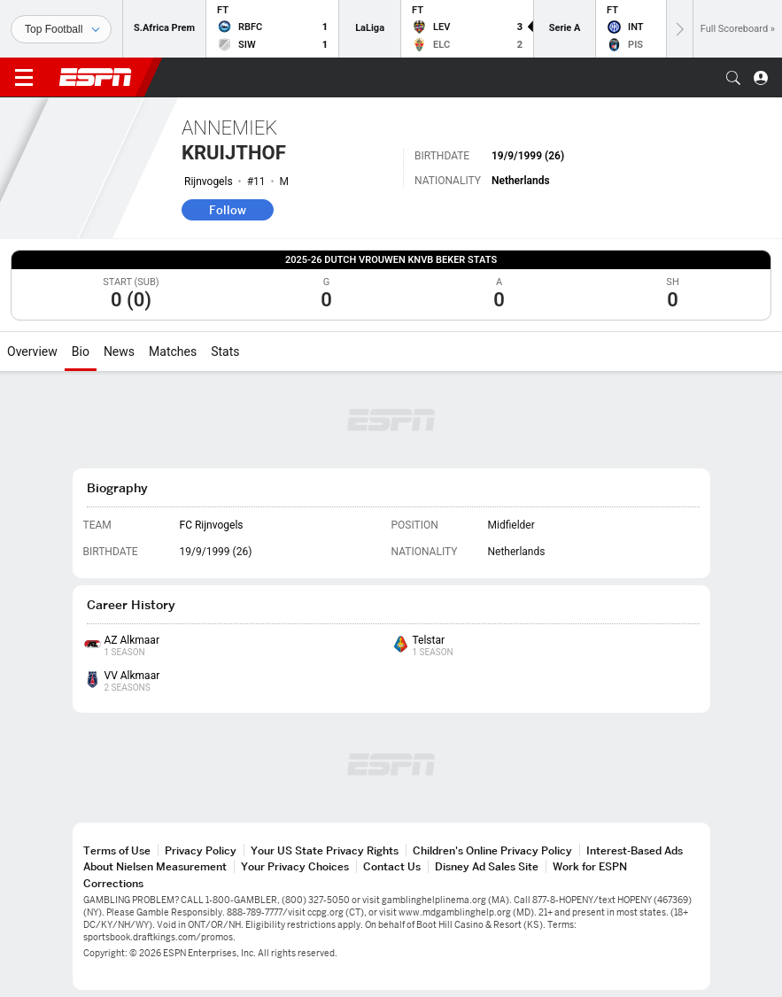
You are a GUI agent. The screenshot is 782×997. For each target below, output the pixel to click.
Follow (227, 210)
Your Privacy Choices (295, 866)
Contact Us (392, 866)
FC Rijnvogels (212, 525)
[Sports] (61, 29)
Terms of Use (117, 850)
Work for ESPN (590, 866)
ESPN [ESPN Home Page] (95, 77)
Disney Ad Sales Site (486, 866)
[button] (733, 78)
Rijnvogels (208, 181)
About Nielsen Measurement (155, 866)
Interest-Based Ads (634, 850)
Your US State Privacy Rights (325, 850)
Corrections (113, 883)
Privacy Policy (200, 850)
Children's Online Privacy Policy (492, 850)
